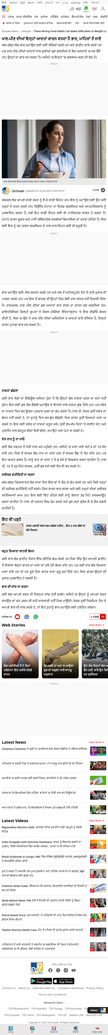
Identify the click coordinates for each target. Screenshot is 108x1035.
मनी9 (85, 2)
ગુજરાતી (49, 2)
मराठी (39, 2)
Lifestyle (26, 31)
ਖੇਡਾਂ (88, 16)
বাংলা (58, 2)
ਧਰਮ (95, 16)
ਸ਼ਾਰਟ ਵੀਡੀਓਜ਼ (24, 16)
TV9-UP (95, 2)
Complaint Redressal (71, 988)
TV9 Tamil (28, 1015)
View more (96, 742)
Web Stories (13, 625)
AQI (78, 9)
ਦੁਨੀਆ (44, 16)
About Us (24, 988)
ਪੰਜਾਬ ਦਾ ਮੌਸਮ (13, 23)
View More (96, 625)
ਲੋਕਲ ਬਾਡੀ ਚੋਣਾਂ (64, 23)
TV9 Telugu (56, 1008)
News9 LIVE (76, 1015)
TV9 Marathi (39, 1008)
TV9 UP (62, 1015)
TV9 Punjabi (18, 190)
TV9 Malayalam (46, 1015)
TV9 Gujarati (11, 1015)
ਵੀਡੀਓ (104, 16)
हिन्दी (4, 2)
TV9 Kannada (73, 1008)
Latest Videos (15, 820)
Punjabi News (10, 31)
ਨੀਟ (77, 23)
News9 (13, 2)
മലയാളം (76, 2)
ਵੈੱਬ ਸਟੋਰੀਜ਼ (78, 16)
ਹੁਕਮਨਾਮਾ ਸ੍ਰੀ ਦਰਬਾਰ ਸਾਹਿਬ (38, 23)
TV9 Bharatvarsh (18, 1008)
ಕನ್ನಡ (22, 2)
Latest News (14, 742)
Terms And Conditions (53, 994)
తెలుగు (31, 2)
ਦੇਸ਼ (36, 16)
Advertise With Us (44, 988)
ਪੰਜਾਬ (11, 16)
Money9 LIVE (94, 1015)
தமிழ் (65, 2)
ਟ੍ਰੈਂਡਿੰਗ (54, 16)
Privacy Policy (95, 988)
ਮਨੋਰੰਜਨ (65, 16)
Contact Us (9, 988)
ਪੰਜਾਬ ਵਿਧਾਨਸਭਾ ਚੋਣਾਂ (93, 23)
